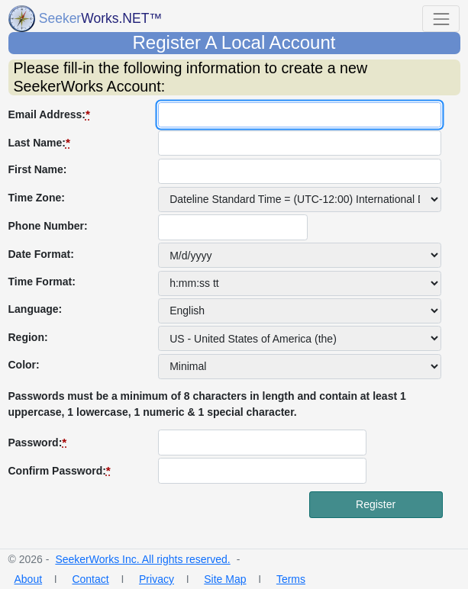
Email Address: (49, 114)
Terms (290, 579)
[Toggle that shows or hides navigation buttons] (441, 18)
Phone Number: (48, 226)
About (29, 579)
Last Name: (39, 142)
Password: (37, 442)
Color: (24, 365)
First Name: (37, 169)
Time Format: (42, 281)
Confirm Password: (59, 470)
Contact (90, 579)
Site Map (225, 579)
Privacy (156, 579)
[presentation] (124, 521)
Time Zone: (36, 198)
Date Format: (41, 254)
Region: (28, 337)
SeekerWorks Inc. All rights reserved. (142, 559)
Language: (35, 309)
